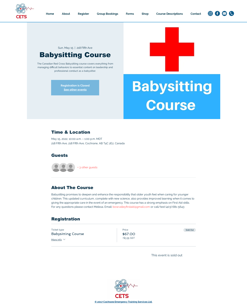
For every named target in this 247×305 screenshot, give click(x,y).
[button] (66, 14)
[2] (217, 13)
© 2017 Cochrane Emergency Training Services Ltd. (123, 301)
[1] (210, 13)
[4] (224, 13)
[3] (231, 13)
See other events (75, 89)
